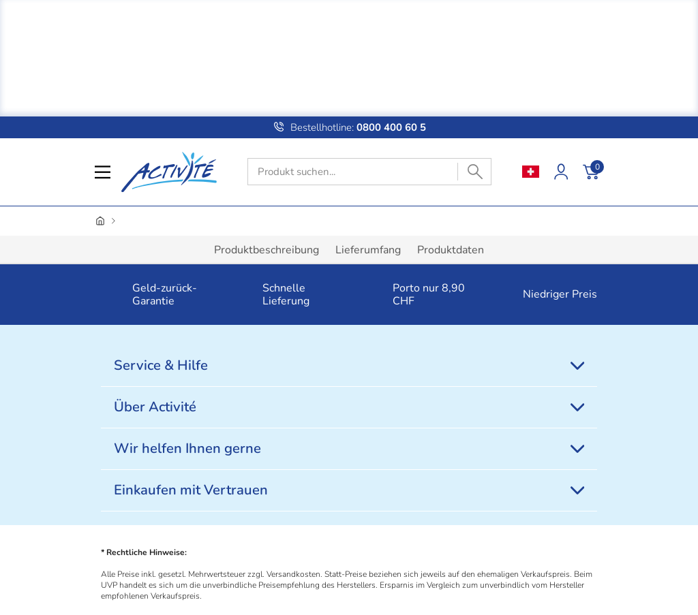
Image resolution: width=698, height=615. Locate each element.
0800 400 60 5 (390, 127)
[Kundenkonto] (561, 171)
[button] (115, 295)
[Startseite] (100, 221)
